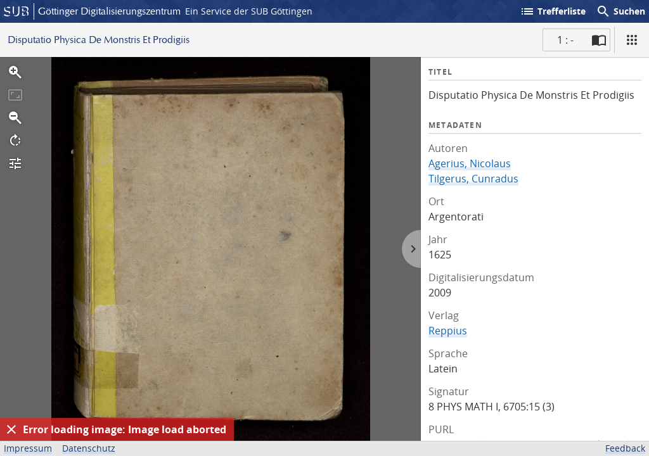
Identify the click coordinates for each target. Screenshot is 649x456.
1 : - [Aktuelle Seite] (565, 40)
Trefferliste (553, 11)
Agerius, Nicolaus (469, 163)
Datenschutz (88, 448)
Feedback (625, 448)
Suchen (620, 11)
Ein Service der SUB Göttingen (248, 11)
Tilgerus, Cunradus (473, 179)
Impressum (28, 448)
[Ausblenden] (11, 429)
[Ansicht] (632, 40)
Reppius (447, 331)
